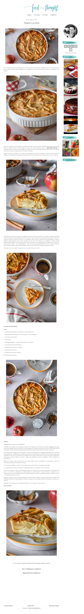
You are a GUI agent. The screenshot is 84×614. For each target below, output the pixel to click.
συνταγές (45, 15)
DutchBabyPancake (52, 147)
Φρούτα (48, 563)
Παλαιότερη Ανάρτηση (54, 605)
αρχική (29, 15)
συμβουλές (53, 15)
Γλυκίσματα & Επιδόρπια (26, 563)
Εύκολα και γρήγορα (36, 563)
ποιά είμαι (37, 15)
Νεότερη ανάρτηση (8, 605)
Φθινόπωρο (43, 563)
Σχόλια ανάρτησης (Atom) (34, 608)
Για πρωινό (18, 563)
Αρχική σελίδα (31, 605)
